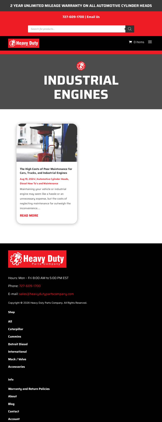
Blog (11, 411)
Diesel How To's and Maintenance (39, 190)
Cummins (14, 343)
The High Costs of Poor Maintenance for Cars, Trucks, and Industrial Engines (46, 178)
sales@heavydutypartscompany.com (46, 301)
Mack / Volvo (17, 366)
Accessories (16, 373)
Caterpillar (15, 336)
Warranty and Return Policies (29, 396)
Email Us (93, 23)
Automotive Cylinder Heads (52, 186)
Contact (13, 418)
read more (29, 222)
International (17, 358)
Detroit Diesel (18, 351)
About (12, 403)
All (10, 328)
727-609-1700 (73, 23)
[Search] (129, 36)
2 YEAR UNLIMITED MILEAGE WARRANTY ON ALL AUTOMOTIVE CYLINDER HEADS (81, 9)
